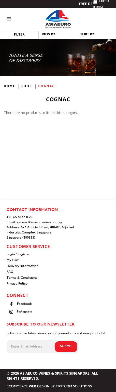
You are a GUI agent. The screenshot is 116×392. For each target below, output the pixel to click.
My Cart (13, 260)
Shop (26, 86)
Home (9, 86)
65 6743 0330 (23, 217)
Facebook (20, 304)
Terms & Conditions (22, 278)
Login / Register (18, 254)
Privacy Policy (17, 284)
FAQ (10, 272)
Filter (19, 35)
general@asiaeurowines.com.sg (39, 222)
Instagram (20, 312)
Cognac (46, 86)
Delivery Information (22, 266)
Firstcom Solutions (74, 386)
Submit (66, 346)
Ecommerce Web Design (28, 386)
